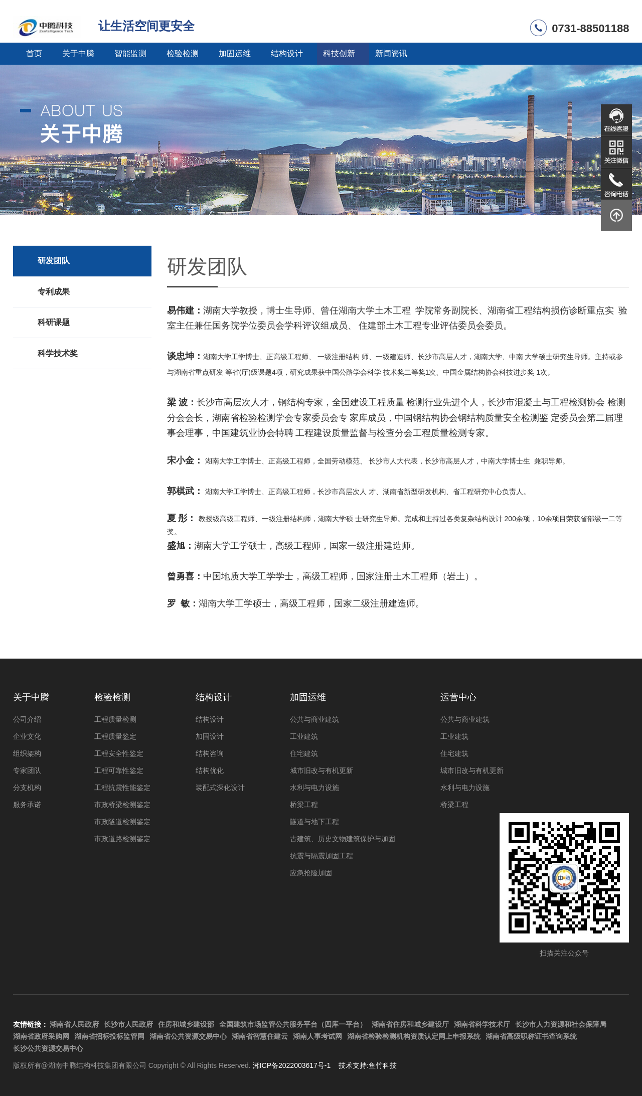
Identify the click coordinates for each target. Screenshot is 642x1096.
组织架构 (27, 753)
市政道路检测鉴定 (122, 839)
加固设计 (210, 736)
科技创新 (339, 53)
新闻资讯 (391, 53)
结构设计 (287, 53)
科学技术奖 (58, 353)
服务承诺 (27, 805)
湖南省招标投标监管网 (109, 1036)
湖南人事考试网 (317, 1036)
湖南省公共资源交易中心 (188, 1036)
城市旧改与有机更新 (321, 770)
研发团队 (54, 260)
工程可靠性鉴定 (118, 770)
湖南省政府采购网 (41, 1036)
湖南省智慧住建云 (260, 1036)
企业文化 (27, 736)
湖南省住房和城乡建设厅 (410, 1024)
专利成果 (54, 291)
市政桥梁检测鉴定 (122, 805)
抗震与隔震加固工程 (321, 856)
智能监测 (130, 53)
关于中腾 (78, 53)
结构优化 (210, 770)
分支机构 (27, 788)
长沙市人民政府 (128, 1024)
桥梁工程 (304, 805)
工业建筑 (304, 736)
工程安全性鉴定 (118, 753)
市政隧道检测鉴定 (122, 822)
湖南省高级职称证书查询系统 (531, 1036)
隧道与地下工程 (314, 822)
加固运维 (235, 53)
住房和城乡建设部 (186, 1024)
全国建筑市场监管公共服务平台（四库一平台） (293, 1024)
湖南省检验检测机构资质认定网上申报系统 (413, 1036)
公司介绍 (27, 719)
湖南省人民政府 (74, 1024)
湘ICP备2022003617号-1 (292, 1065)
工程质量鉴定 (115, 736)
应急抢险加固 (311, 873)
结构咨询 (210, 753)
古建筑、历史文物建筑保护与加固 (342, 839)
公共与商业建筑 (314, 719)
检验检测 (183, 53)
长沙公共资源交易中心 (48, 1048)
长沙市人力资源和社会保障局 (560, 1024)
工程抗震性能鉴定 (122, 788)
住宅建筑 (304, 753)
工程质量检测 (115, 719)
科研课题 (54, 322)
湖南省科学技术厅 (482, 1024)
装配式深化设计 (220, 788)
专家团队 (27, 770)
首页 (34, 53)
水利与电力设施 (314, 788)
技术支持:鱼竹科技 (368, 1065)
